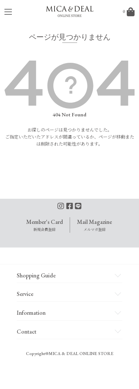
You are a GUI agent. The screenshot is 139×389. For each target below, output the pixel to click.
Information (31, 313)
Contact (26, 331)
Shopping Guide (36, 275)
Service (25, 294)
